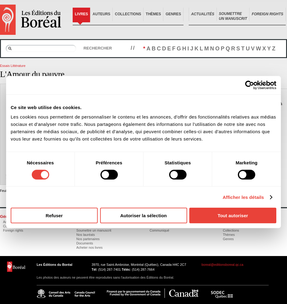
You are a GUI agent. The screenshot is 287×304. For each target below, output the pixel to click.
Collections (128, 14)
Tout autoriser (233, 215)
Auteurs (101, 14)
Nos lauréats (85, 234)
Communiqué (159, 230)
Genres (173, 14)
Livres (81, 14)
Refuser (54, 215)
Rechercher (97, 48)
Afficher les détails (243, 197)
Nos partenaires (88, 239)
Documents (84, 243)
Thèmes (153, 14)
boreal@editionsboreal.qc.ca (222, 264)
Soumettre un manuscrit (93, 230)
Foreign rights (13, 230)
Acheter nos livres (89, 247)
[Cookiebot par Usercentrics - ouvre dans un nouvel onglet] (249, 85)
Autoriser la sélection (143, 215)
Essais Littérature (12, 66)
